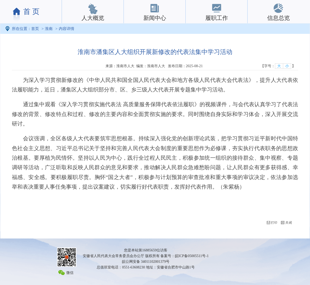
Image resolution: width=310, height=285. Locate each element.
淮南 (49, 29)
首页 (35, 29)
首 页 (31, 11)
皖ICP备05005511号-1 (192, 256)
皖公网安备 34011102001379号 (145, 262)
